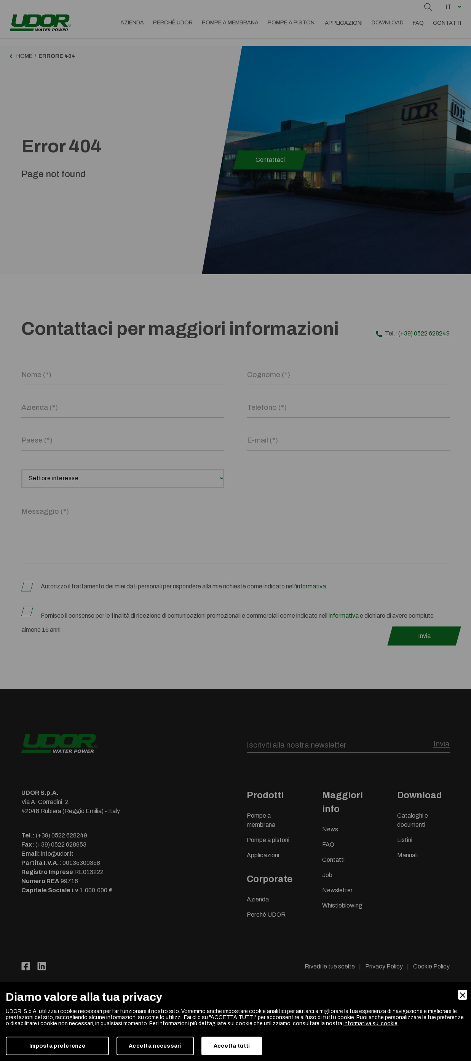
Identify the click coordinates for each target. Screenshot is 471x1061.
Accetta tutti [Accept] (232, 1046)
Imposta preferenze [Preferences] (57, 1046)
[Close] (462, 995)
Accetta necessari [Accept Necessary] (155, 1046)
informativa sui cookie (370, 1023)
